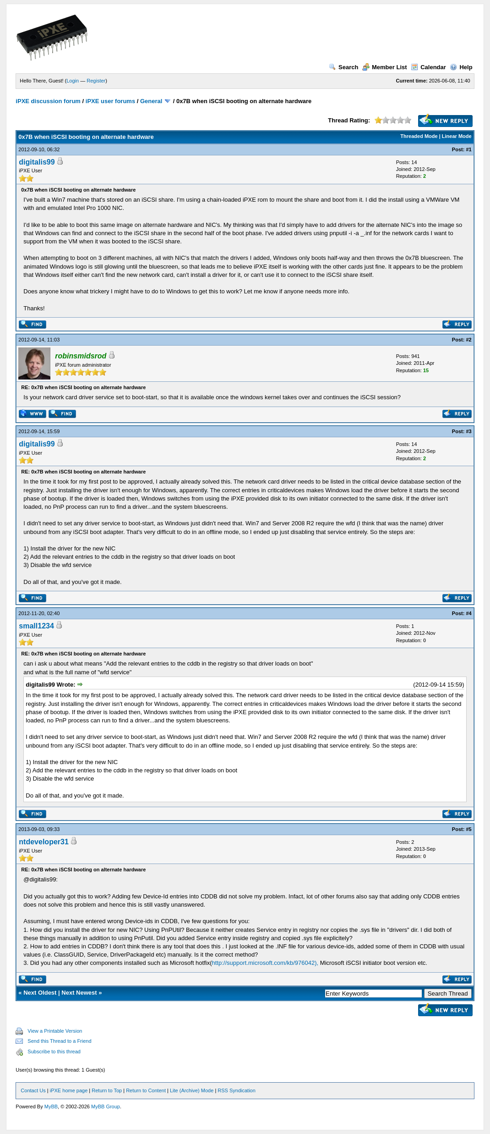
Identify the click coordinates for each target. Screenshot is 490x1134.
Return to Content (146, 1090)
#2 (468, 339)
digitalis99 (36, 162)
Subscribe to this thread (54, 1051)
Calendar (428, 67)
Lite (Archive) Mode (191, 1090)
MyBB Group (105, 1106)
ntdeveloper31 (43, 842)
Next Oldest (39, 992)
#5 (468, 829)
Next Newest (79, 992)
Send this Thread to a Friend (59, 1041)
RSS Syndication (237, 1090)
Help (461, 67)
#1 (468, 149)
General (151, 101)
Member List (384, 67)
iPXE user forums (110, 101)
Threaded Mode (418, 136)
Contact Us (33, 1090)
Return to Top (107, 1090)
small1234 (36, 626)
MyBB (51, 1106)
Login (72, 80)
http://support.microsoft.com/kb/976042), (265, 962)
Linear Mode (457, 136)
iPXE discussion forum (48, 101)
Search (343, 67)
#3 (468, 431)
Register (96, 80)
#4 (468, 613)
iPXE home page (69, 1090)
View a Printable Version (54, 1031)
